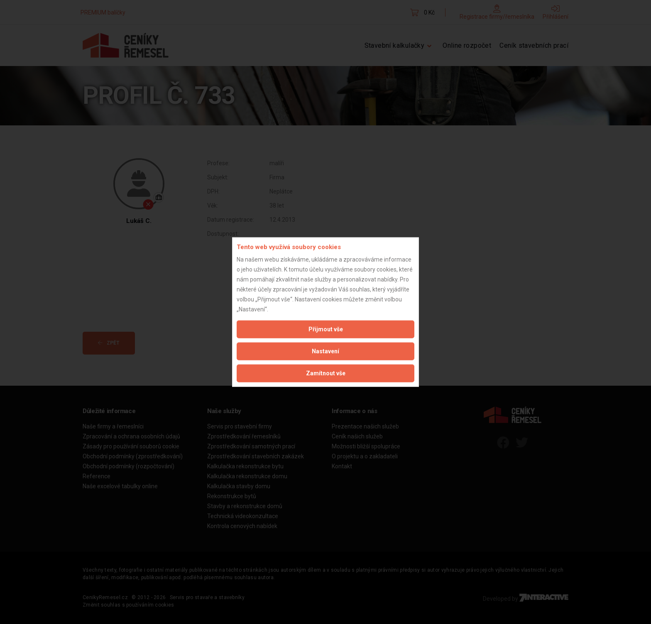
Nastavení (325, 351)
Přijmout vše (325, 329)
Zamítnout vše (325, 373)
